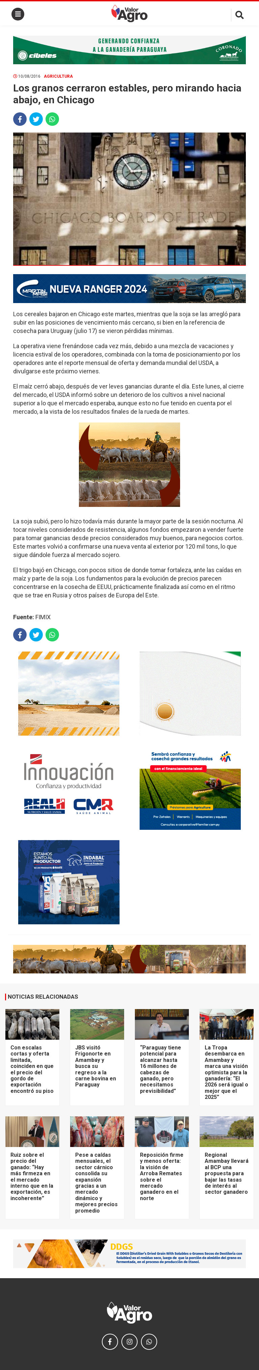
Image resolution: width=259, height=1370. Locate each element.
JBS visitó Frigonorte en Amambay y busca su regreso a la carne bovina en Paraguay (95, 1066)
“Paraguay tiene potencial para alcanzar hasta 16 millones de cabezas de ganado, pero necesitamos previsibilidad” (160, 1069)
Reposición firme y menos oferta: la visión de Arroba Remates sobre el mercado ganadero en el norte (161, 1176)
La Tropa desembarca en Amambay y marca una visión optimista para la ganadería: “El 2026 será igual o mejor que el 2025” (226, 1072)
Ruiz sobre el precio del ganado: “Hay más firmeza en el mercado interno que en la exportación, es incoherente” (31, 1176)
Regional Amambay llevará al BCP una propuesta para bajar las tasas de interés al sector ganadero (227, 1173)
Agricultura (58, 76)
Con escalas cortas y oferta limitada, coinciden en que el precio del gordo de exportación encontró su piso (32, 1069)
